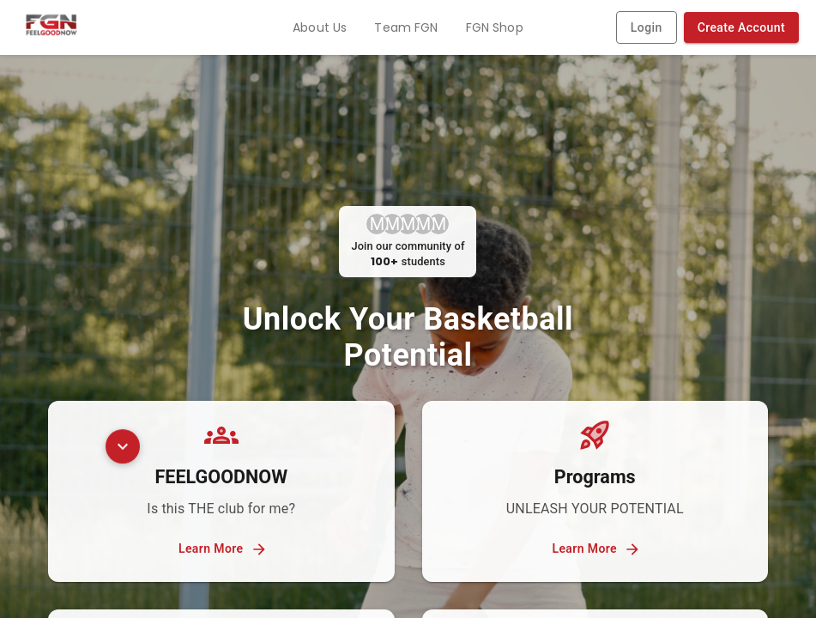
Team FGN (406, 27)
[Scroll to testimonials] (123, 451)
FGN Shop (494, 27)
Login (646, 28)
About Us (320, 27)
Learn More (221, 549)
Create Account (741, 28)
